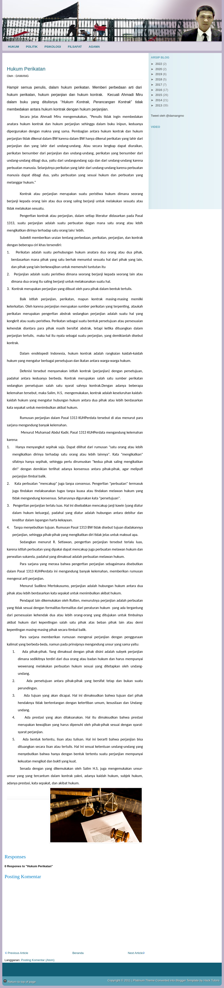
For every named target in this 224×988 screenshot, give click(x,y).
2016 (159, 90)
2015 (159, 95)
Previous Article (16, 953)
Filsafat (75, 46)
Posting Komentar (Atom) (37, 960)
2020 (159, 69)
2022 (159, 64)
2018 (159, 79)
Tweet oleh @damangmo (167, 115)
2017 (159, 84)
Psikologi (53, 46)
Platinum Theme (144, 980)
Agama (94, 46)
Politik (31, 46)
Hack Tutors (211, 980)
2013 (159, 105)
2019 (159, 74)
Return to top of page (22, 981)
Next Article (136, 953)
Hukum (13, 46)
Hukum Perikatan (26, 69)
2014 (159, 100)
